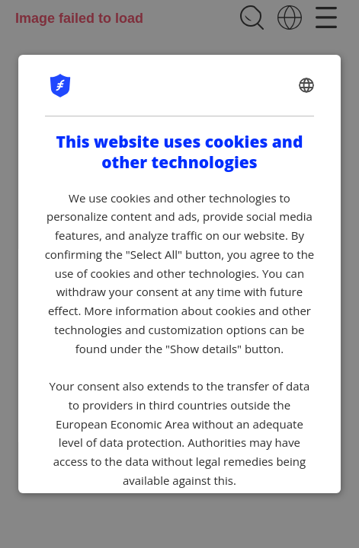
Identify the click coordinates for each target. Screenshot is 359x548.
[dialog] (179, 274)
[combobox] (306, 85)
